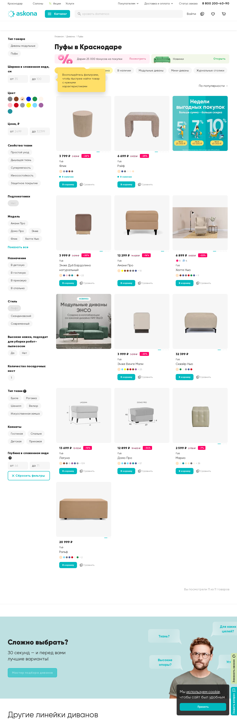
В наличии (124, 70)
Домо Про (17, 231)
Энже (35, 231)
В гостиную (18, 272)
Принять (203, 706)
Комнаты (14, 427)
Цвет (11, 93)
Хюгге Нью (32, 238)
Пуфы (14, 53)
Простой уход (20, 152)
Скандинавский (21, 315)
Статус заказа (188, 3)
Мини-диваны (180, 70)
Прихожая (35, 441)
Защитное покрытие (24, 183)
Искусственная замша (25, 413)
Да (12, 353)
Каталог (57, 14)
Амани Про (18, 223)
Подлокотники (19, 196)
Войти (191, 14)
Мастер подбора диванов (32, 672)
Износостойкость (22, 175)
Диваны (70, 36)
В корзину (68, 184)
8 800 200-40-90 (215, 3)
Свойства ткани (20, 145)
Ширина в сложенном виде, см (28, 69)
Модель (14, 216)
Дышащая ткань (21, 160)
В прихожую (19, 280)
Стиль (12, 301)
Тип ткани (17, 390)
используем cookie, (203, 692)
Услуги (70, 3)
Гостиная (17, 433)
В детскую (18, 265)
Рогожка (31, 398)
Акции (55, 3)
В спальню (18, 288)
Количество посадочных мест (27, 368)
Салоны (38, 3)
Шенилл (16, 405)
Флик (14, 238)
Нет (24, 353)
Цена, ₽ (14, 124)
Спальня (36, 433)
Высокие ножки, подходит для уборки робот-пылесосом (28, 341)
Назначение (17, 258)
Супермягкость (21, 167)
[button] (151, 70)
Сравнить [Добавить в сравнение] (86, 184)
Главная (59, 36)
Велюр (33, 405)
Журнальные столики (210, 70)
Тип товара (16, 39)
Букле (14, 398)
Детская (16, 441)
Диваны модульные (23, 45)
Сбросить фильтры (30, 475)
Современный (20, 323)
